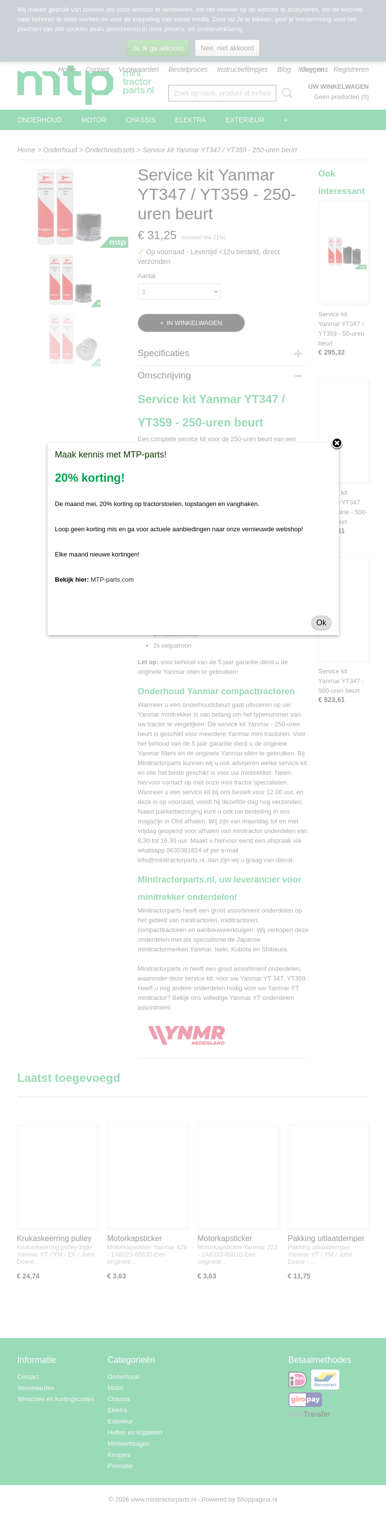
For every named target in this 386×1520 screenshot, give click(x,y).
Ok (321, 623)
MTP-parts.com (112, 579)
